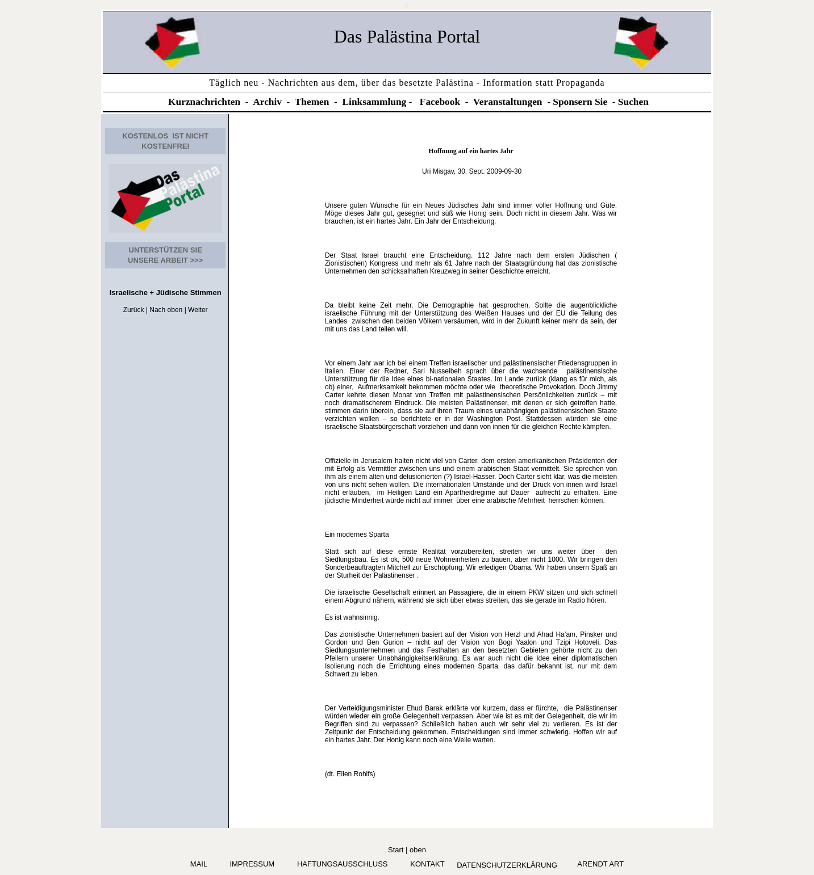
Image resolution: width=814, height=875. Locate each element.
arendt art (599, 864)
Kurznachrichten (204, 101)
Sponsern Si (578, 101)
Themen (312, 101)
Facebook (440, 101)
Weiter (197, 310)
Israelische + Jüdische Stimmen (166, 292)
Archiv (267, 101)
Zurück (133, 310)
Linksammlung (375, 101)
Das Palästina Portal (407, 36)
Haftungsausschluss (342, 864)
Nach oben (165, 310)
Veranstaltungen (507, 101)
